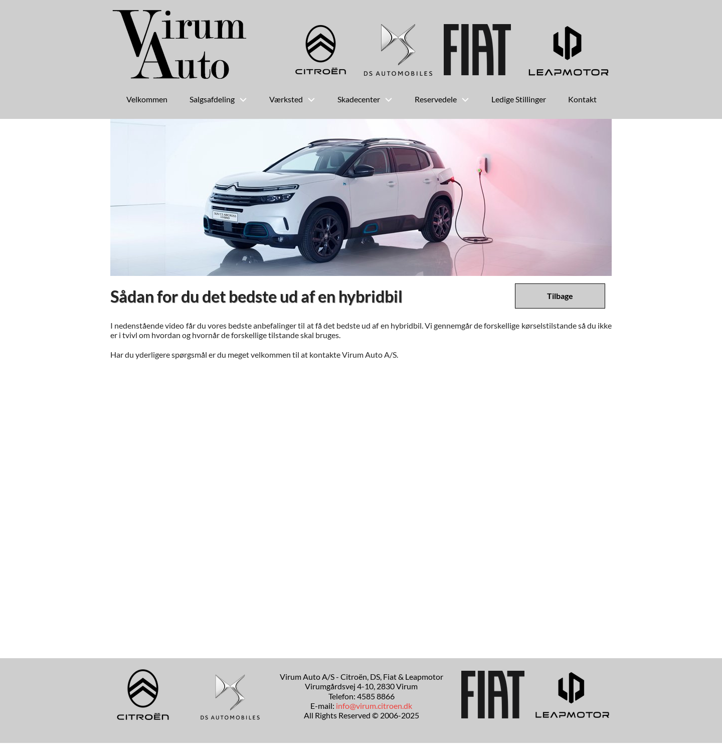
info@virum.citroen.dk (374, 705)
